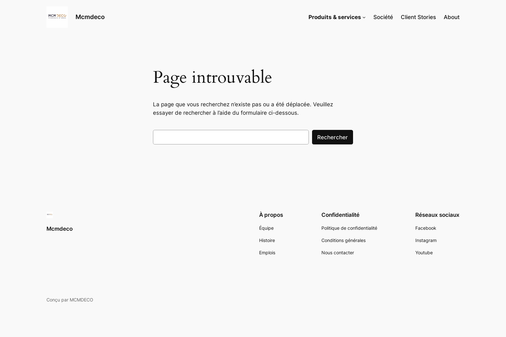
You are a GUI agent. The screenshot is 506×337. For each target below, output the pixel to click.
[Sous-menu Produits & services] (364, 17)
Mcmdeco (90, 17)
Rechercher (332, 137)
